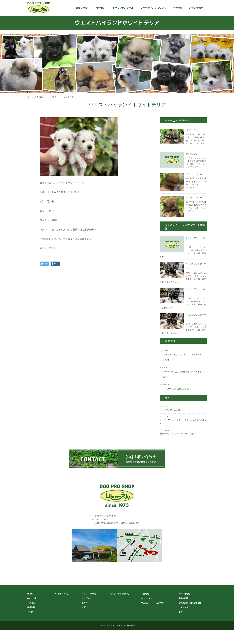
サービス (101, 8)
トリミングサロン (89, 594)
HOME (30, 594)
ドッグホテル (87, 598)
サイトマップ (184, 607)
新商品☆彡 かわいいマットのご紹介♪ (177, 433)
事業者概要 (183, 598)
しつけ (85, 603)
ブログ (30, 612)
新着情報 (31, 607)
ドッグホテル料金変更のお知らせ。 (179, 389)
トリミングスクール (123, 8)
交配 (84, 607)
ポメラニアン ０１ (195, 197)
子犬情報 (177, 8)
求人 (180, 612)
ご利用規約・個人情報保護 (190, 603)
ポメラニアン (192, 130)
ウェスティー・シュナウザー (153, 603)
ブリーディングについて (153, 8)
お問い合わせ (196, 8)
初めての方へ (82, 8)
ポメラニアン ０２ (195, 174)
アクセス (31, 603)
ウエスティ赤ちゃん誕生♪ (171, 410)
